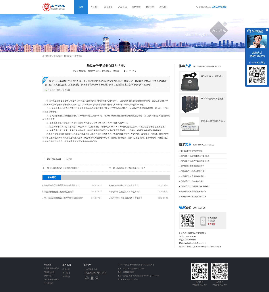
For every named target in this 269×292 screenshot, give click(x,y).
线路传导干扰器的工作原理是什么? (195, 161)
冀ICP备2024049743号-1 (128, 279)
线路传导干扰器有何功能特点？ (193, 196)
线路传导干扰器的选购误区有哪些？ (127, 198)
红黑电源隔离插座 (51, 268)
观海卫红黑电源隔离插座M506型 (216, 121)
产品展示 (122, 7)
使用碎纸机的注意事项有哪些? (64, 168)
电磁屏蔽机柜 (49, 272)
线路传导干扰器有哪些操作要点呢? (195, 156)
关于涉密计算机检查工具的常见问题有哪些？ (64, 198)
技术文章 (136, 7)
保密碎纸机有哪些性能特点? (192, 166)
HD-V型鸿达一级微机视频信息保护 (217, 76)
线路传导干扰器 (63, 90)
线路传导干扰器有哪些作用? (192, 181)
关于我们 (94, 7)
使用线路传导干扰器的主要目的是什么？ (62, 185)
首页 (81, 7)
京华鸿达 (57, 56)
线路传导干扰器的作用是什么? (130, 168)
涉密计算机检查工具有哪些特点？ (59, 192)
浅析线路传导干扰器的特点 (192, 151)
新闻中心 (108, 7)
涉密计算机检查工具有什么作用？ (126, 192)
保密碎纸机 (48, 276)
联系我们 (163, 7)
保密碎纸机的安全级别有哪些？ (193, 191)
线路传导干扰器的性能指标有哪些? (195, 186)
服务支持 (150, 7)
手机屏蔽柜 (48, 283)
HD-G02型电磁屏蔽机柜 (212, 98)
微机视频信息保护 (51, 279)
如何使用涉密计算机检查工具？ (125, 185)
